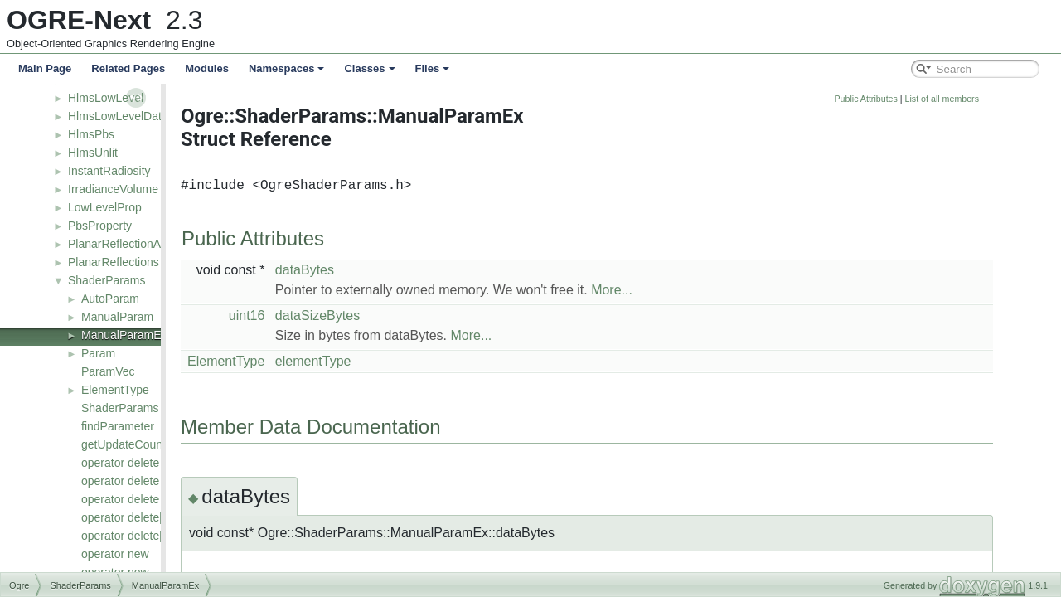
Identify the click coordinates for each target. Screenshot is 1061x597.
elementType (408, 361)
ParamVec (108, 371)
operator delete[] (123, 517)
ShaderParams (106, 280)
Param (98, 353)
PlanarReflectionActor (124, 243)
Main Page (44, 68)
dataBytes (399, 270)
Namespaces (287, 68)
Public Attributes (959, 99)
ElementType (115, 389)
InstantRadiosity (109, 170)
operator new (115, 554)
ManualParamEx (124, 335)
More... (706, 290)
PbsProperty (100, 225)
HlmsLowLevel (105, 97)
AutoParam (110, 298)
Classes (369, 68)
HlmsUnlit (93, 152)
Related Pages (128, 68)
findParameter (117, 426)
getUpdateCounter (128, 444)
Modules (207, 68)
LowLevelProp (105, 207)
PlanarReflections (113, 262)
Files (432, 68)
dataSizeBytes (412, 315)
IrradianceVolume (113, 189)
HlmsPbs (91, 134)
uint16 (341, 315)
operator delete (120, 462)
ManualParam (117, 316)
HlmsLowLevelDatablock (131, 116)
